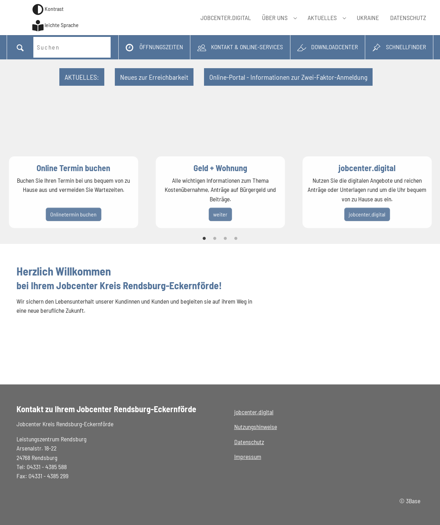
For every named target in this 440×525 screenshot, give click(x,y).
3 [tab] (225, 238)
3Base (413, 501)
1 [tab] (204, 238)
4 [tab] (235, 238)
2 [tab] (214, 238)
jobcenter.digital (254, 412)
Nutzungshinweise (255, 426)
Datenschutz (249, 442)
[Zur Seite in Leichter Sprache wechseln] (55, 26)
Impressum (247, 456)
